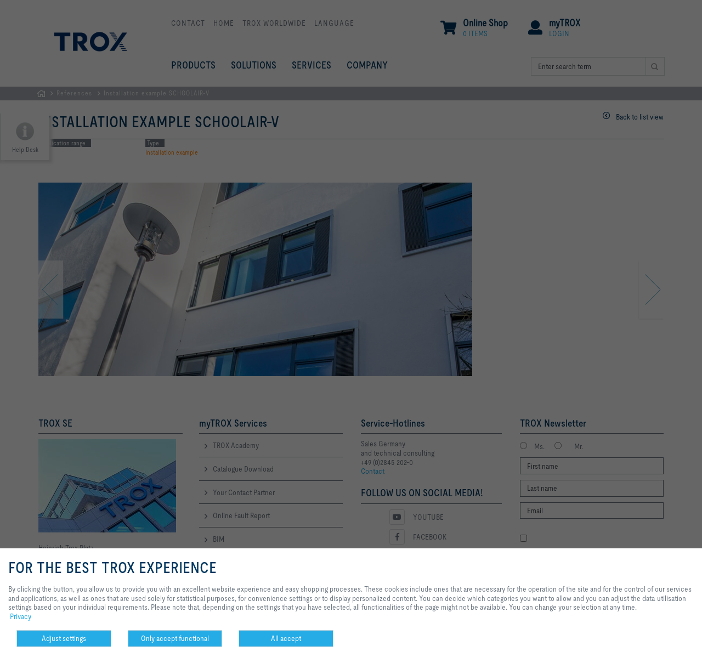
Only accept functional (175, 638)
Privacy (20, 616)
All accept (286, 638)
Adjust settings (64, 638)
